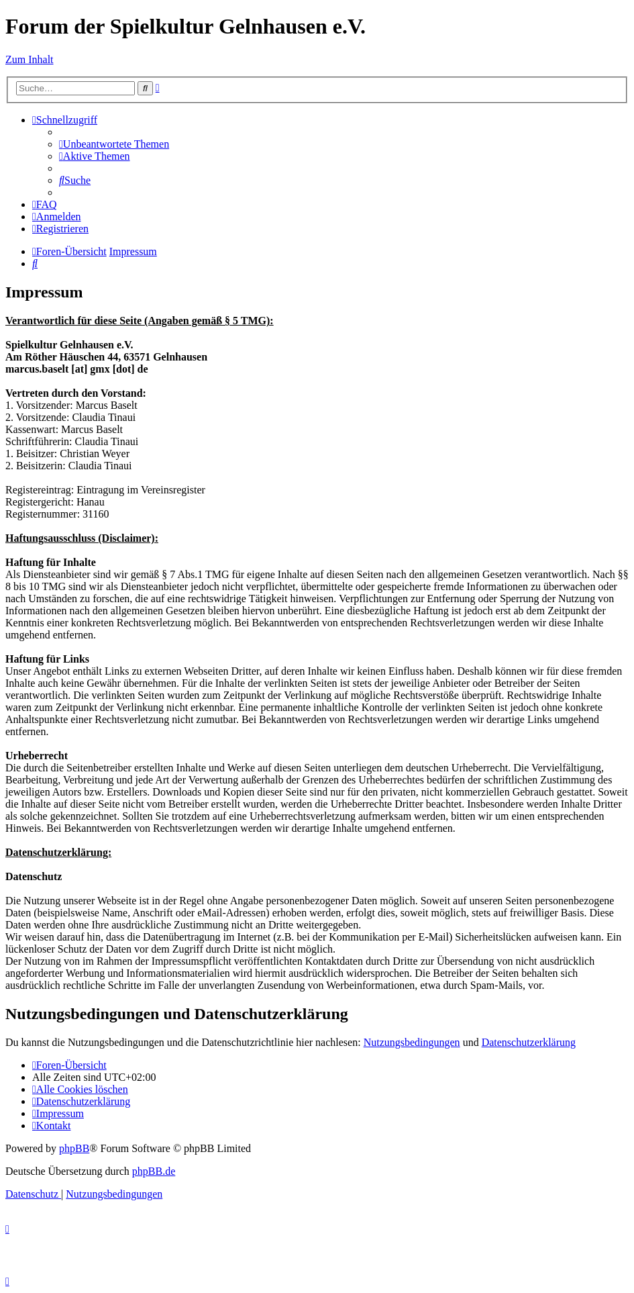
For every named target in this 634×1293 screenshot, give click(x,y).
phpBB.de (153, 1171)
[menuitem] (114, 144)
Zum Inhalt (29, 59)
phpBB (74, 1148)
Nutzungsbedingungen (412, 1042)
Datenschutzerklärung (529, 1042)
